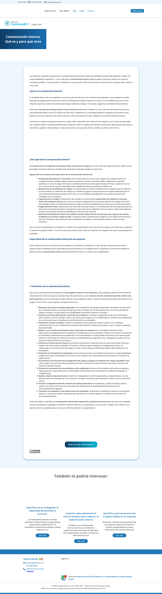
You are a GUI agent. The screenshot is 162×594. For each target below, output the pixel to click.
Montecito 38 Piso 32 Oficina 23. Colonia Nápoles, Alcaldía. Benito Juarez (100, 577)
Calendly (30, 571)
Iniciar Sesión (137, 11)
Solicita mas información (81, 444)
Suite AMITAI (64, 11)
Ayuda (81, 11)
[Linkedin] (38, 451)
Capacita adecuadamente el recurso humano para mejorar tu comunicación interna (81, 516)
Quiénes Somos (50, 11)
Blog (74, 11)
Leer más (42, 535)
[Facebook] (31, 451)
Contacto (90, 11)
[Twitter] (34, 451)
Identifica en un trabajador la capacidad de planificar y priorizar (42, 510)
